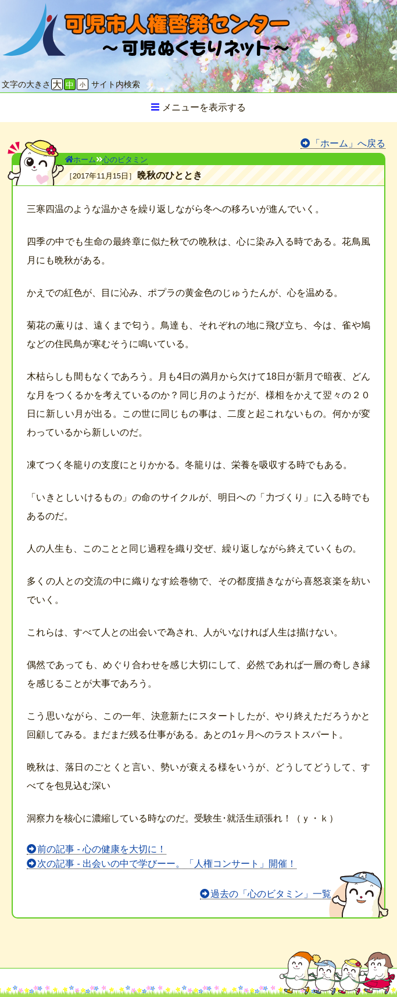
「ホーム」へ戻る (348, 143)
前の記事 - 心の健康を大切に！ (101, 849)
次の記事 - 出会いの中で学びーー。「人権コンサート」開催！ (166, 864)
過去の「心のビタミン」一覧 (270, 894)
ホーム (80, 159)
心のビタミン (125, 159)
